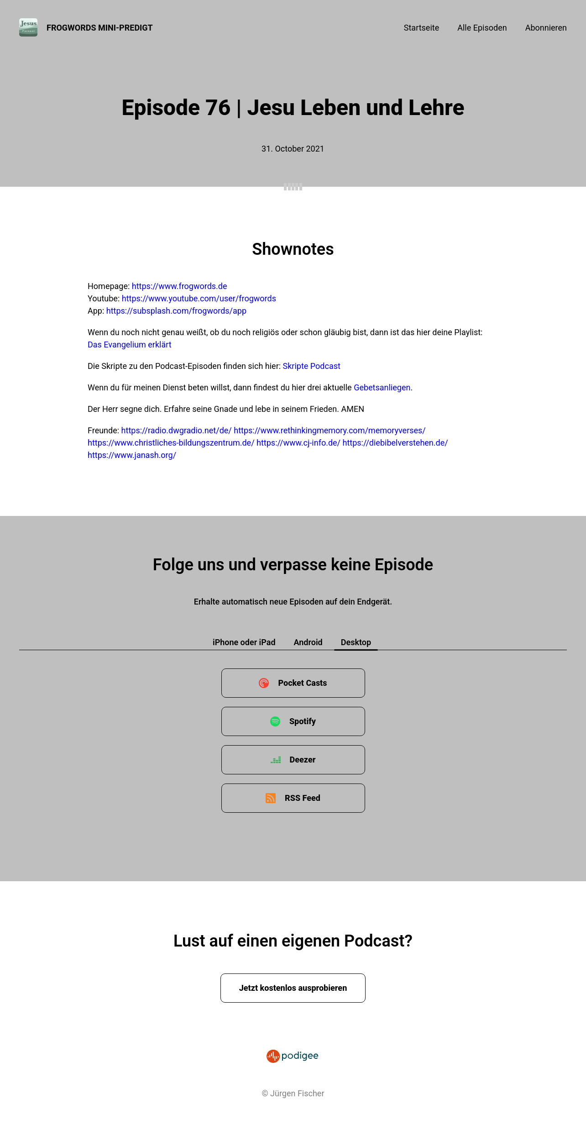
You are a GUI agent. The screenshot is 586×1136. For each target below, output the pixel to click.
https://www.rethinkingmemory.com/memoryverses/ (330, 430)
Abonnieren (546, 27)
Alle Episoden (482, 27)
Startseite (421, 27)
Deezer (303, 759)
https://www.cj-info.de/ (298, 442)
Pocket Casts (302, 683)
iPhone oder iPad (244, 642)
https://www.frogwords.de (179, 286)
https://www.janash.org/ (132, 455)
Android (308, 642)
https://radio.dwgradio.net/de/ (176, 430)
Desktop (356, 642)
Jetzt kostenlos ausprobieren (293, 988)
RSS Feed (302, 798)
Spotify (302, 721)
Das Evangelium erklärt (130, 344)
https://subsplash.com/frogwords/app (176, 311)
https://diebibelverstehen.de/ (395, 442)
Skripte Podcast (311, 366)
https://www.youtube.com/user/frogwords (199, 298)
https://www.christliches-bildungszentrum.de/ (171, 442)
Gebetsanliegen (382, 387)
